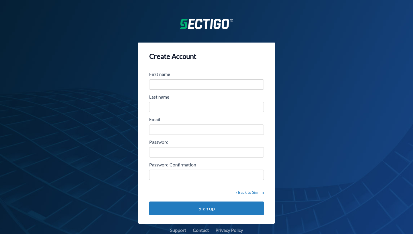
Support (178, 230)
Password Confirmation (172, 164)
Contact (201, 230)
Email (154, 119)
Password (159, 142)
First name (159, 74)
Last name (159, 96)
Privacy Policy (229, 230)
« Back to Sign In (249, 192)
